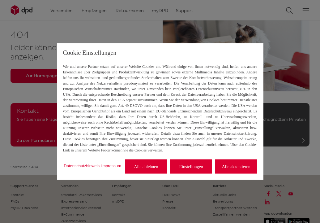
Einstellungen (191, 166)
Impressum (111, 165)
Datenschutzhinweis (82, 165)
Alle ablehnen (146, 166)
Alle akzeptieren (236, 166)
